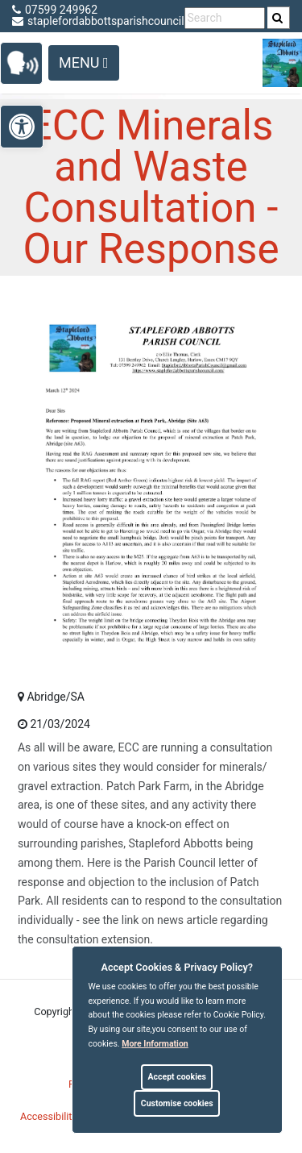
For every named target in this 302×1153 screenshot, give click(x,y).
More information (155, 1044)
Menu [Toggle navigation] (84, 62)
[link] (277, 17)
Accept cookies (176, 1077)
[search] (278, 17)
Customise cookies (177, 1103)
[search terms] (224, 18)
